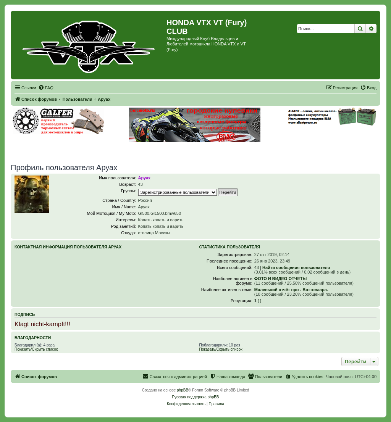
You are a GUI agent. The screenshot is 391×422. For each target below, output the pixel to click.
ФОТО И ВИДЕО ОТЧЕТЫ (280, 278)
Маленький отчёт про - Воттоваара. (291, 289)
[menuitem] (45, 87)
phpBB (182, 390)
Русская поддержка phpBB (195, 397)
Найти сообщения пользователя (296, 267)
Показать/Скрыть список (36, 349)
